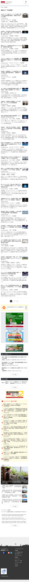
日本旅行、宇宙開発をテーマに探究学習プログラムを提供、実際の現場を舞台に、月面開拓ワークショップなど (11, 73)
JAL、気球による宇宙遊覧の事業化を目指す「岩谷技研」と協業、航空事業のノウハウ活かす (11, 89)
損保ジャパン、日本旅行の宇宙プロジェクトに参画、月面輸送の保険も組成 (11, 46)
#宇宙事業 (14, 20)
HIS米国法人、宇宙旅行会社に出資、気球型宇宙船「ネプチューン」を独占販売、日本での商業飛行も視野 (11, 227)
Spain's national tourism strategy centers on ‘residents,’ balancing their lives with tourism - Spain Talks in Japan (14, 522)
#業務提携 (14, 105)
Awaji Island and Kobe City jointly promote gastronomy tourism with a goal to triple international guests (14, 515)
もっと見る (14, 374)
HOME (2, 7)
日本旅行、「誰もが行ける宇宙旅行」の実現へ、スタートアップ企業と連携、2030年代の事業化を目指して (11, 128)
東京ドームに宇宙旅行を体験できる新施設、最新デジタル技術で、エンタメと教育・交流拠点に (11, 169)
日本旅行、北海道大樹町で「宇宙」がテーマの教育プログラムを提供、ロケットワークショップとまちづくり (11, 258)
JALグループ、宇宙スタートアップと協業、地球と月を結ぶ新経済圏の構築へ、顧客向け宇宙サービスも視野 (11, 15)
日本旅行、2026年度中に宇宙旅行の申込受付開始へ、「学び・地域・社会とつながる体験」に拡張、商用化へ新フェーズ (11, 33)
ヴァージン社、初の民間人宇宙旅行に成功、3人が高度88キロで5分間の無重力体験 (11, 273)
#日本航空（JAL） (4, 21)
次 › (17, 301)
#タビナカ (3, 172)
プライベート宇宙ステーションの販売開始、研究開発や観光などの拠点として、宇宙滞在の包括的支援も (11, 60)
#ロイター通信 (12, 118)
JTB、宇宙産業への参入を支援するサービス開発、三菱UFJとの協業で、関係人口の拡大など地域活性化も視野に (11, 241)
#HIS (10, 230)
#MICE (2, 203)
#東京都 (8, 174)
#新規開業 (3, 174)
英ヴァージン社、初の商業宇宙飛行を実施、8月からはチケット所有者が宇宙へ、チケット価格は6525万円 (11, 287)
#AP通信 (11, 188)
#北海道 (2, 262)
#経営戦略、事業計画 (14, 21)
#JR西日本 (3, 105)
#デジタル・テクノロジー (6, 20)
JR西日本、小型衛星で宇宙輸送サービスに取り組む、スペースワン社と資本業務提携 (11, 102)
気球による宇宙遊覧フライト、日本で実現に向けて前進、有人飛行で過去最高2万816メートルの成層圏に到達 (11, 144)
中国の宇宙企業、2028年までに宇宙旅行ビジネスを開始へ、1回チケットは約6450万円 (11, 157)
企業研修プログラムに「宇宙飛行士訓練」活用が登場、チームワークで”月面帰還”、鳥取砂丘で (11, 199)
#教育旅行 (13, 262)
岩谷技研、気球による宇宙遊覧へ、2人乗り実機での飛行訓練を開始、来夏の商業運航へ (11, 212)
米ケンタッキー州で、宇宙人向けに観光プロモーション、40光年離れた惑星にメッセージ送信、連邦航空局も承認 (11, 186)
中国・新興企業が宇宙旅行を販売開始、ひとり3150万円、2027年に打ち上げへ (11, 116)
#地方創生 (6, 245)
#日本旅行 (16, 35)
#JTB (2, 93)
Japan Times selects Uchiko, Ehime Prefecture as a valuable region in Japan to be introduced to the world (14, 518)
